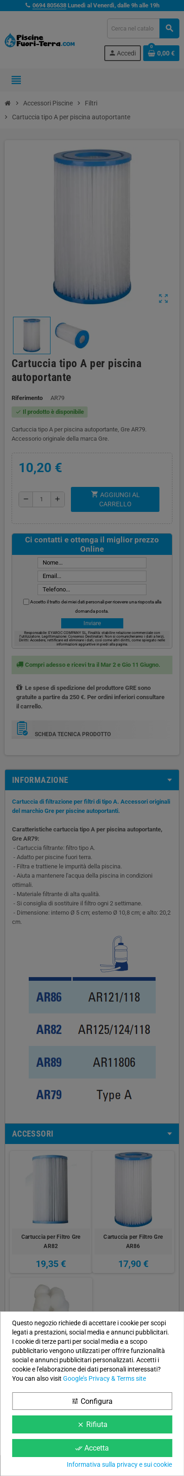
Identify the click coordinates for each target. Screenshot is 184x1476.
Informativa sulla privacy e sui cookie (119, 1464)
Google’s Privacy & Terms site (104, 1378)
